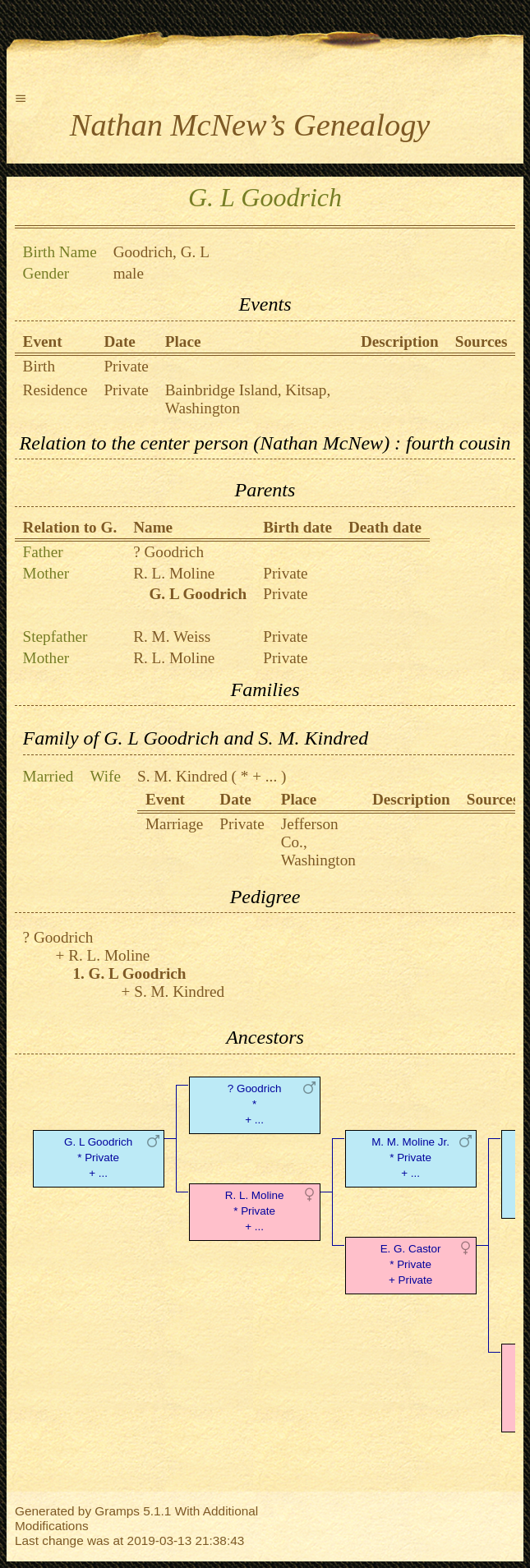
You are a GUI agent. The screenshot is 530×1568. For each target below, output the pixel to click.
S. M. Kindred (182, 776)
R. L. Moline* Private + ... (254, 1211)
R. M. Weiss (171, 636)
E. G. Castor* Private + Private (410, 1264)
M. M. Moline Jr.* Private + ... (410, 1157)
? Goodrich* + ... (255, 1104)
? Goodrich (168, 551)
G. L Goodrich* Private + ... (98, 1157)
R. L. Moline (173, 573)
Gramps (117, 1511)
